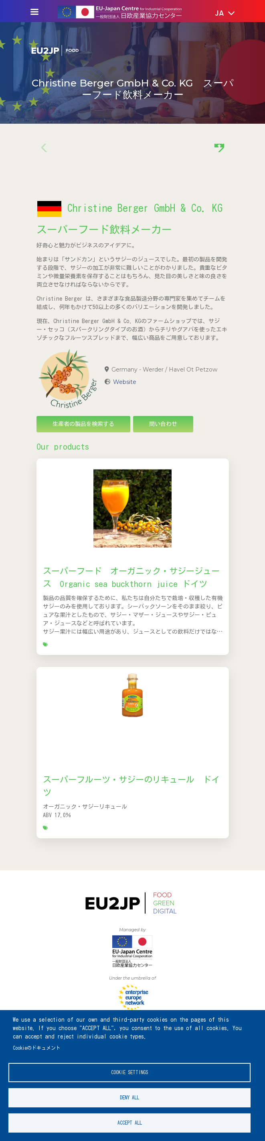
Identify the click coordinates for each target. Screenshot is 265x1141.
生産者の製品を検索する (83, 424)
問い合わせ (163, 424)
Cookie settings (129, 1072)
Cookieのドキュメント (37, 1048)
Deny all (129, 1097)
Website (124, 382)
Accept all (129, 1123)
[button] (219, 13)
